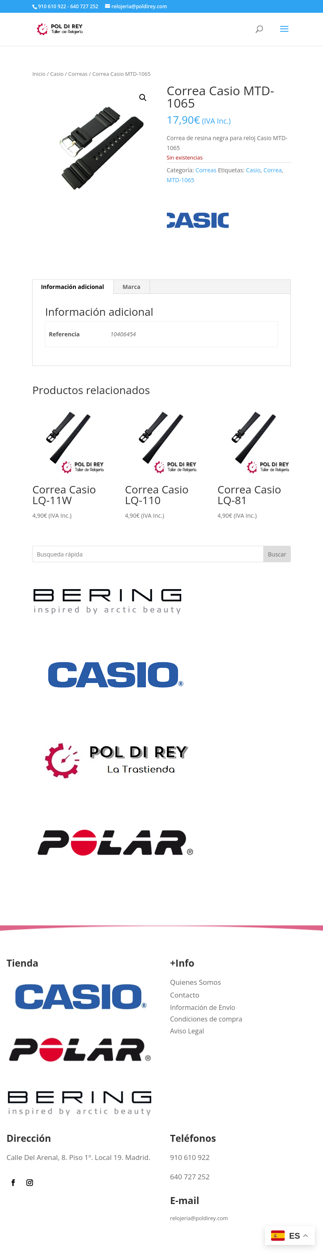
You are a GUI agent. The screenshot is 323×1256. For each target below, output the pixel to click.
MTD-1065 (180, 180)
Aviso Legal (187, 1030)
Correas (78, 73)
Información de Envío (202, 1007)
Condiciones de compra (206, 1019)
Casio (56, 73)
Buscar (277, 554)
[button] (143, 97)
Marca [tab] (131, 287)
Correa (273, 170)
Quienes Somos (195, 982)
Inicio (38, 73)
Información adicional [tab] (72, 287)
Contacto (184, 995)
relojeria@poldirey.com (199, 1218)
